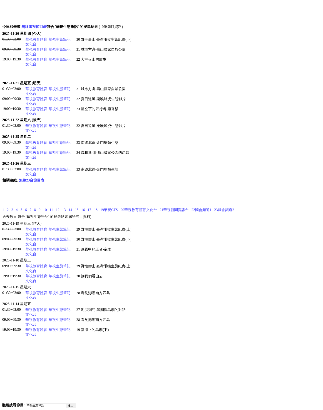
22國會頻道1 (201, 210)
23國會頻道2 (224, 210)
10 (45, 210)
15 (76, 210)
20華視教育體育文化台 (139, 210)
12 (57, 210)
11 (51, 210)
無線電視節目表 (34, 27)
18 (95, 210)
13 (64, 210)
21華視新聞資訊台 (174, 210)
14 (70, 210)
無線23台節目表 (31, 180)
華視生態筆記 (59, 39)
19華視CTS (109, 210)
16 (83, 210)
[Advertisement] (85, 12)
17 (89, 210)
